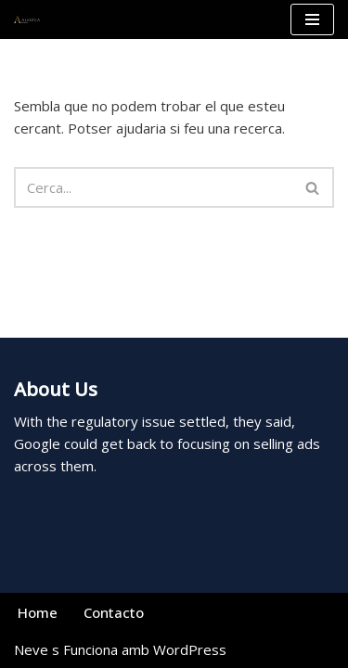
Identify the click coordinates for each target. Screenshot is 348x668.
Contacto (114, 612)
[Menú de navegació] (312, 19)
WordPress (189, 649)
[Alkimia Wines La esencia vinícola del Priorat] (27, 19)
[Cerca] (153, 187)
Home (38, 612)
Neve (31, 649)
